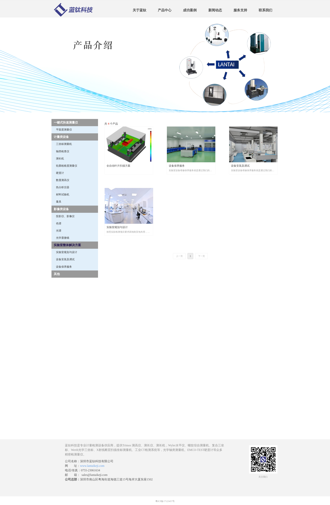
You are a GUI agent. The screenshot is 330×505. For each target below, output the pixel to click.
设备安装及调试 (65, 259)
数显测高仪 (62, 180)
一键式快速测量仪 (66, 122)
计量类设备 (61, 136)
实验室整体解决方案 (67, 245)
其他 (57, 274)
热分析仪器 (62, 187)
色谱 (58, 223)
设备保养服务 (64, 266)
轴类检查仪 (62, 151)
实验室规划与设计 (66, 252)
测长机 (60, 158)
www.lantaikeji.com (92, 465)
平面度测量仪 (64, 129)
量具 (58, 201)
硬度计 (60, 173)
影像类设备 (61, 209)
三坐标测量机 (64, 144)
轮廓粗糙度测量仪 (66, 165)
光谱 (58, 230)
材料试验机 (62, 194)
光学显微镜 (62, 237)
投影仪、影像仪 (65, 216)
